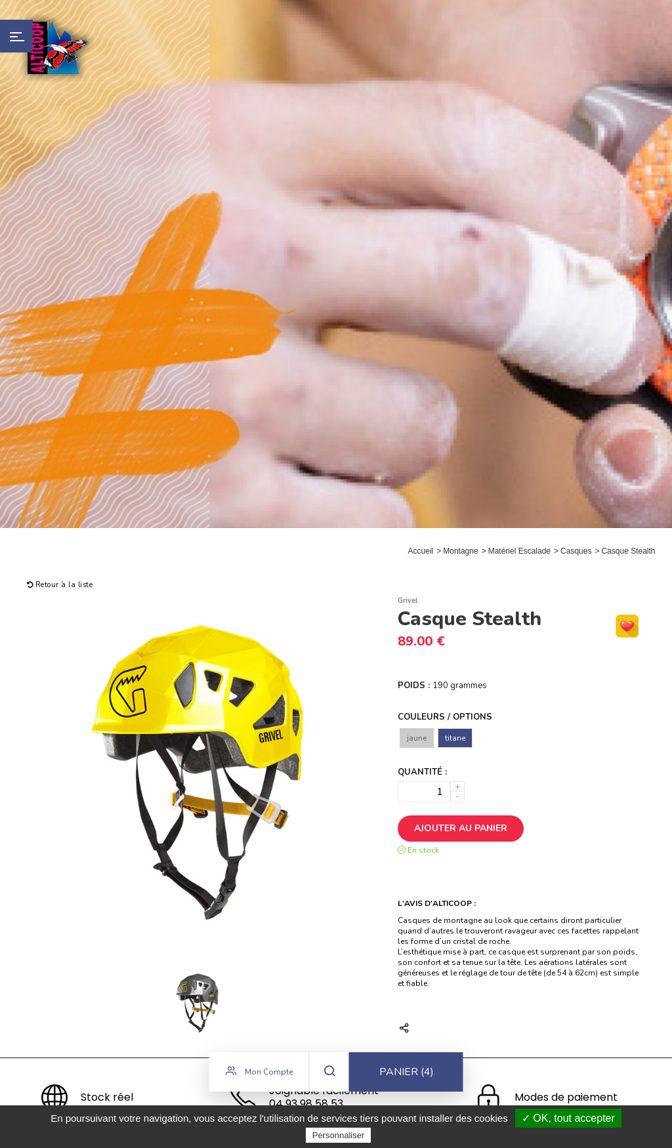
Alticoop (57, 47)
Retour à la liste (60, 585)
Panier (406, 1074)
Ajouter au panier (460, 828)
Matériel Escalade (519, 551)
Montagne (460, 551)
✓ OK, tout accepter (568, 1118)
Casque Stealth (628, 551)
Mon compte (259, 1073)
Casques (575, 551)
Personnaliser (338, 1135)
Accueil (421, 551)
